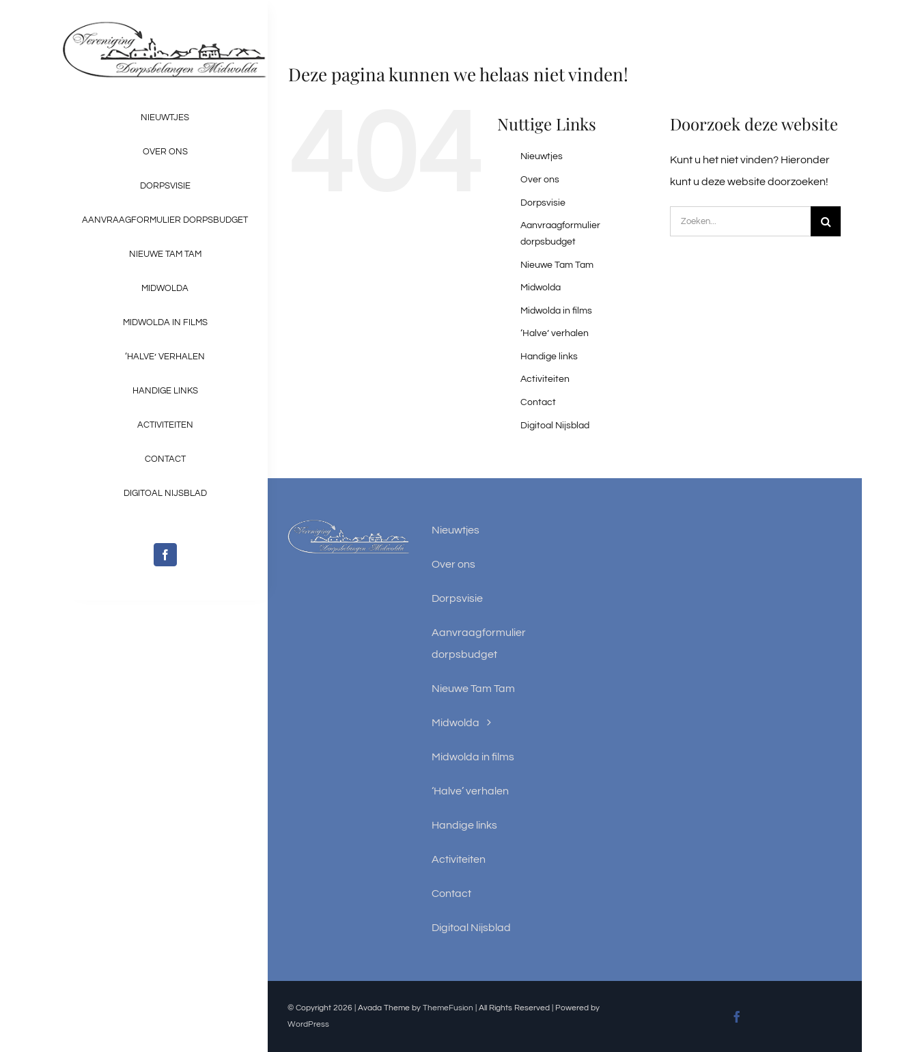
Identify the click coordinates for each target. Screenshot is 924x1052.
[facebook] (165, 554)
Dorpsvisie (542, 203)
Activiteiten (545, 379)
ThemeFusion (448, 1007)
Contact (538, 402)
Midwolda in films (556, 311)
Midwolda (540, 287)
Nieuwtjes (541, 156)
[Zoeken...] (740, 221)
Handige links (549, 356)
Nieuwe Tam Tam (556, 265)
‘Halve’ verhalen (554, 333)
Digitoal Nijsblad (554, 425)
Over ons (539, 179)
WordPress (308, 1024)
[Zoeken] (826, 221)
